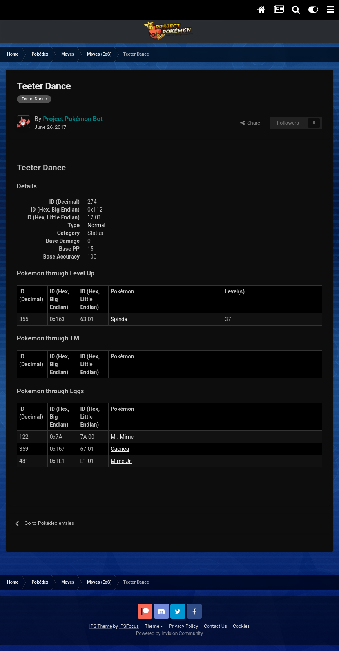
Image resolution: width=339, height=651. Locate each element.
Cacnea (120, 449)
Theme (154, 626)
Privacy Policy (183, 626)
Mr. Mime (122, 437)
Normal (96, 225)
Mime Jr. (121, 461)
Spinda (119, 319)
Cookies (241, 626)
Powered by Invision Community (169, 633)
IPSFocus (129, 626)
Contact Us (215, 626)
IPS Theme (100, 626)
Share (250, 123)
